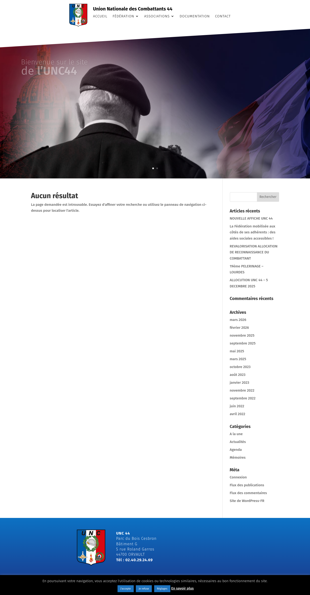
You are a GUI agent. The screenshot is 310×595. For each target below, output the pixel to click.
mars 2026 (238, 320)
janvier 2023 (239, 382)
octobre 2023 (240, 367)
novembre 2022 (242, 390)
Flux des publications (247, 485)
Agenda (236, 449)
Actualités (238, 442)
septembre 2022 (243, 398)
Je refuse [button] (144, 588)
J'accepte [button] (125, 588)
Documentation (195, 16)
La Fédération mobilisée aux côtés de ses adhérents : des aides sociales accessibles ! (253, 232)
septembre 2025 (243, 343)
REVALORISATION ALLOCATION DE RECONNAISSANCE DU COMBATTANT (254, 252)
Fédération (123, 16)
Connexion (238, 477)
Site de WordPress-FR (247, 501)
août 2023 (238, 375)
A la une (236, 434)
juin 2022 (237, 406)
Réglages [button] (162, 588)
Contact (223, 16)
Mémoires (238, 457)
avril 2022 (237, 414)
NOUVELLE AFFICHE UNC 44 (251, 218)
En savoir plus (182, 588)
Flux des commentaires (248, 493)
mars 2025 (238, 359)
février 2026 (239, 327)
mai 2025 (237, 351)
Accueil (100, 16)
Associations (157, 16)
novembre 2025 (242, 335)
